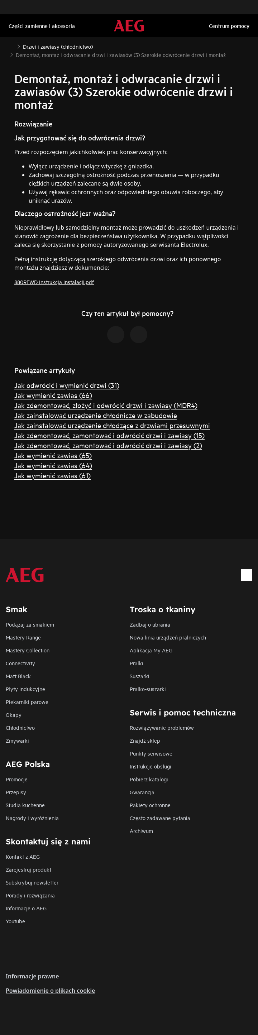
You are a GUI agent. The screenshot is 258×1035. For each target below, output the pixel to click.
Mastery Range (23, 637)
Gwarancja (142, 792)
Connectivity (20, 663)
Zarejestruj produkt (28, 869)
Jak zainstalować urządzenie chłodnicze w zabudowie (95, 415)
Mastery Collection (27, 650)
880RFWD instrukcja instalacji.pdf (54, 281)
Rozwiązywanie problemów (162, 727)
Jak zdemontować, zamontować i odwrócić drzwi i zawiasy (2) (108, 445)
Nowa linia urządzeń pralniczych (168, 637)
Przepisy (16, 792)
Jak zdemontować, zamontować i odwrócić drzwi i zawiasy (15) (109, 435)
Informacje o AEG (26, 908)
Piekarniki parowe (27, 701)
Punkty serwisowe (151, 753)
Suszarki (139, 675)
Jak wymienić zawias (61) (52, 475)
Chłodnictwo (20, 727)
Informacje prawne (32, 976)
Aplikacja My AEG (151, 650)
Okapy (14, 714)
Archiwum (141, 830)
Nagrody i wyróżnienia (32, 817)
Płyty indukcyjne (25, 688)
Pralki (136, 663)
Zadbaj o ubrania (150, 624)
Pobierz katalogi (149, 779)
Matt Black (18, 675)
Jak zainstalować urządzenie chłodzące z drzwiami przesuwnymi (112, 425)
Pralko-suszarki (148, 688)
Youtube (15, 920)
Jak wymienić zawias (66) (53, 394)
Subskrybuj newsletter (32, 882)
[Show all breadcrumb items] (11, 46)
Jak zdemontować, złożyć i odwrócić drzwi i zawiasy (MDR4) (105, 405)
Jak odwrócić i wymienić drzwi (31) (66, 384)
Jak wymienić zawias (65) (53, 455)
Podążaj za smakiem (30, 624)
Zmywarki (17, 740)
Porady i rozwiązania (30, 895)
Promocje (17, 779)
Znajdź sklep (145, 740)
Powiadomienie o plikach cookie (50, 991)
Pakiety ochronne (150, 804)
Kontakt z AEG (23, 856)
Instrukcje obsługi (150, 766)
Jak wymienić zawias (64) (53, 465)
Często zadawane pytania (160, 817)
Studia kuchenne (25, 804)
